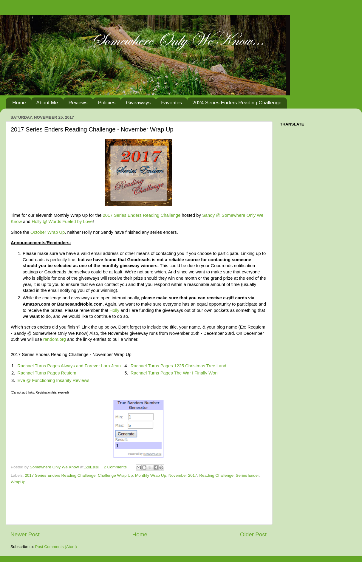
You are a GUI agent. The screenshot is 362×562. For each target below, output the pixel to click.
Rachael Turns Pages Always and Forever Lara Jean (69, 365)
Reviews (77, 103)
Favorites (171, 103)
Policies (107, 103)
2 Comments (115, 467)
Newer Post (25, 534)
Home (19, 103)
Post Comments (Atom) (56, 546)
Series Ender (247, 475)
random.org (54, 339)
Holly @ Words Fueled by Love (62, 221)
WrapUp (18, 482)
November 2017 (182, 475)
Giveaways (138, 103)
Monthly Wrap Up (150, 475)
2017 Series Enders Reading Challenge (142, 215)
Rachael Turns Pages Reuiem (47, 373)
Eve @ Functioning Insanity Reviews (53, 380)
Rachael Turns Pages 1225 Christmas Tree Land (178, 365)
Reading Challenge (216, 475)
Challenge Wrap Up (115, 475)
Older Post (253, 534)
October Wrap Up (47, 232)
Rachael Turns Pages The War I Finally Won (174, 373)
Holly (114, 310)
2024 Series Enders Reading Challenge (236, 103)
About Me (47, 103)
